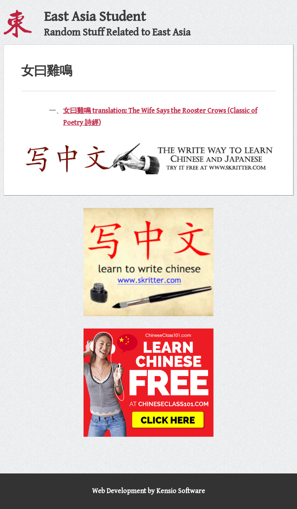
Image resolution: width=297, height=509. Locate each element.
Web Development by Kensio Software (148, 491)
